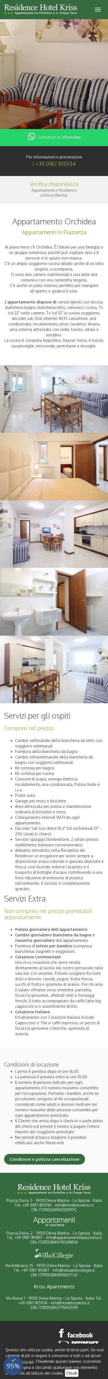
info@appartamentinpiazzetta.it (74, 1237)
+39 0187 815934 (55, 163)
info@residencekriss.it (74, 1205)
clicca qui (26, 1362)
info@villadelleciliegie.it (74, 1270)
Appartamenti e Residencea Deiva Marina (54, 192)
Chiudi (71, 1373)
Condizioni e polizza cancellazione (44, 1159)
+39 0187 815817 (28, 1237)
